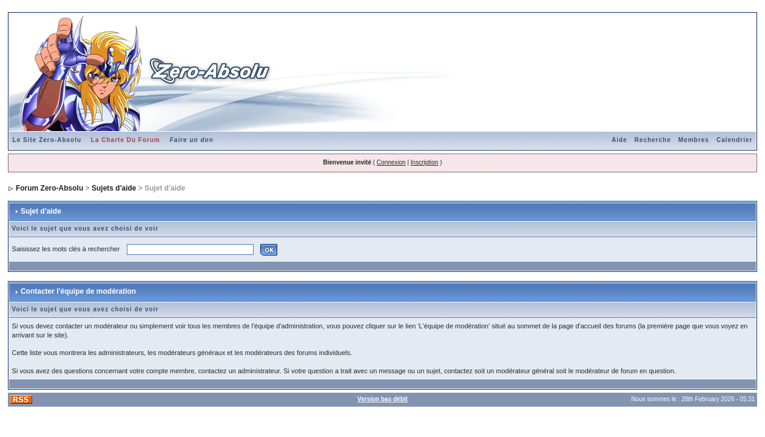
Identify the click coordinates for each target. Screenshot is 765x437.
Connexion (391, 162)
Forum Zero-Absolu (49, 188)
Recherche (653, 140)
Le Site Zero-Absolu (47, 140)
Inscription (425, 162)
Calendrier (734, 140)
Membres (693, 140)
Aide (619, 140)
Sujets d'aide (114, 188)
